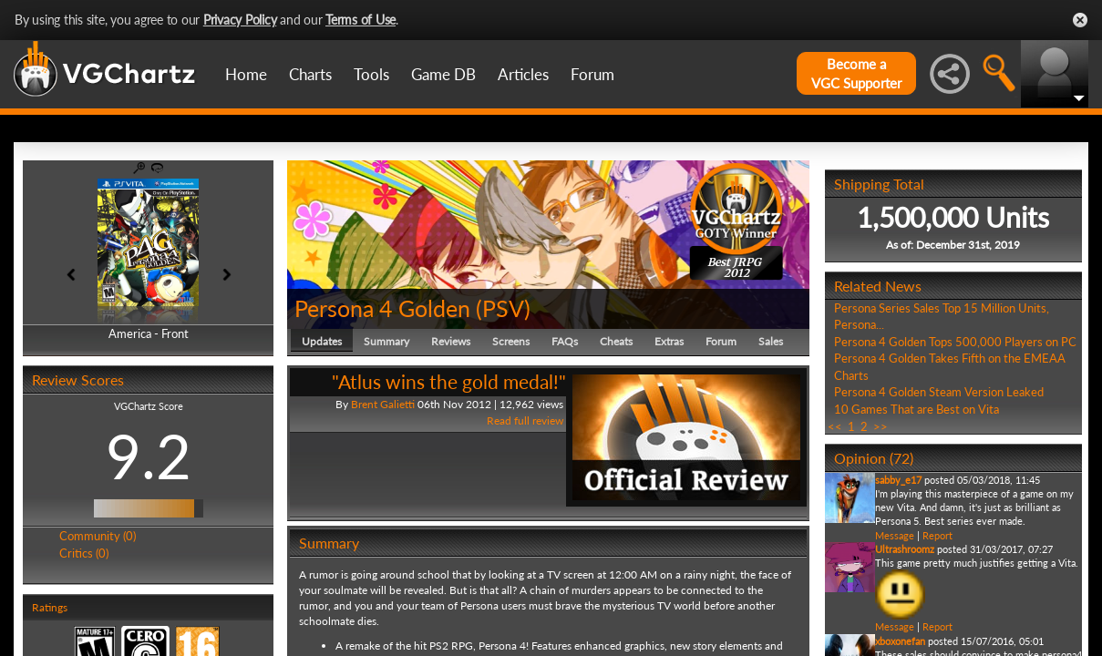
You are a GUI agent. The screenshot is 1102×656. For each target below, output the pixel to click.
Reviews (450, 341)
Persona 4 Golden (382, 308)
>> (880, 426)
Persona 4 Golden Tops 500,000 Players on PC (955, 341)
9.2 (148, 455)
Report (937, 535)
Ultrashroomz (904, 549)
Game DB (443, 74)
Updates (322, 341)
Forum (592, 74)
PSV (503, 308)
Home (246, 74)
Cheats (616, 341)
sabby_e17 (898, 480)
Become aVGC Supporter (856, 73)
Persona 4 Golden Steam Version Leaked (939, 391)
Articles (523, 74)
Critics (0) (83, 553)
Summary (386, 341)
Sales (770, 341)
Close (1080, 20)
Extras (669, 341)
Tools (371, 74)
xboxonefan (900, 641)
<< (835, 426)
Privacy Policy (240, 19)
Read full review (525, 420)
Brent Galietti (383, 404)
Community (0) (97, 535)
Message (894, 535)
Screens (511, 341)
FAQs (564, 341)
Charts (310, 74)
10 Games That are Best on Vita (916, 409)
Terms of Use (360, 19)
